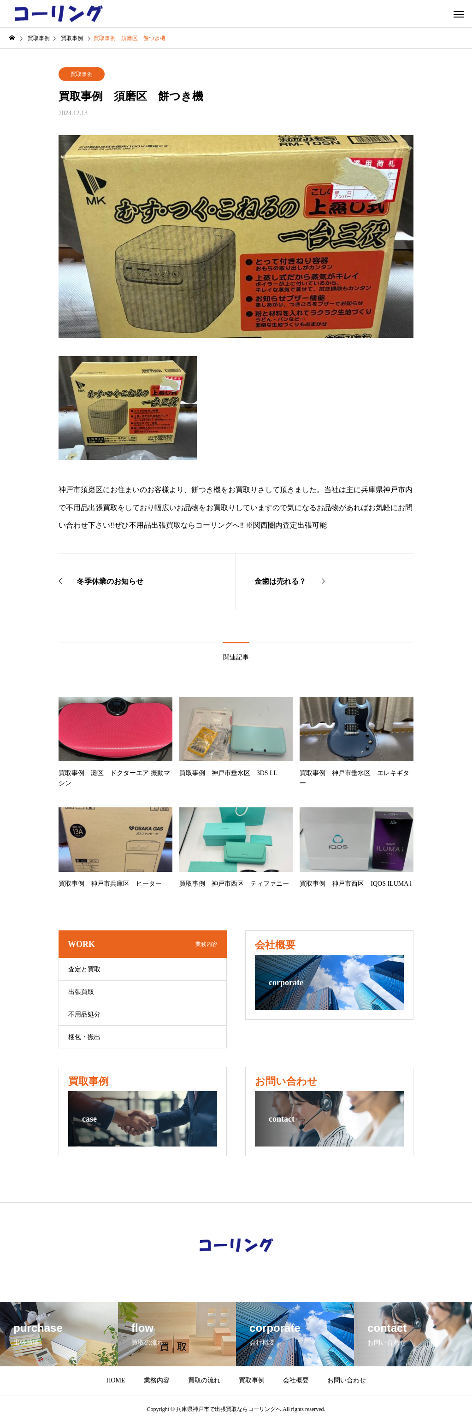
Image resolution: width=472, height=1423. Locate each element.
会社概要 (296, 1380)
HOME (115, 1380)
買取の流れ (204, 1380)
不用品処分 (84, 1014)
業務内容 (157, 1380)
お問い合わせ (346, 1380)
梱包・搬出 (84, 1037)
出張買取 (81, 991)
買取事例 (82, 74)
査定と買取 (84, 969)
